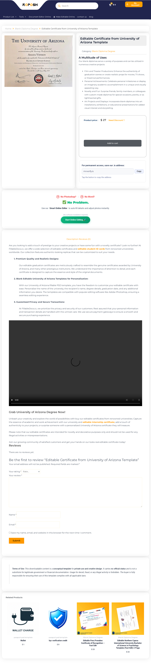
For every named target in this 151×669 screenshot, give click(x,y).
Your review (15, 475)
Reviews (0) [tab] (85, 239)
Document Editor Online (40, 17)
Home (8, 28)
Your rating (15, 471)
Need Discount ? (117, 120)
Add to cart (112, 143)
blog (91, 17)
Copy (139, 171)
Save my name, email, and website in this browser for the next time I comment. (51, 533)
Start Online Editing (75, 220)
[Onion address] (108, 171)
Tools (22, 16)
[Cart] (112, 4)
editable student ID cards (91, 249)
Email (12, 525)
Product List (10, 16)
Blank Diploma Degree (26, 28)
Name (12, 515)
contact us (82, 17)
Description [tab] (72, 239)
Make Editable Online (65, 17)
